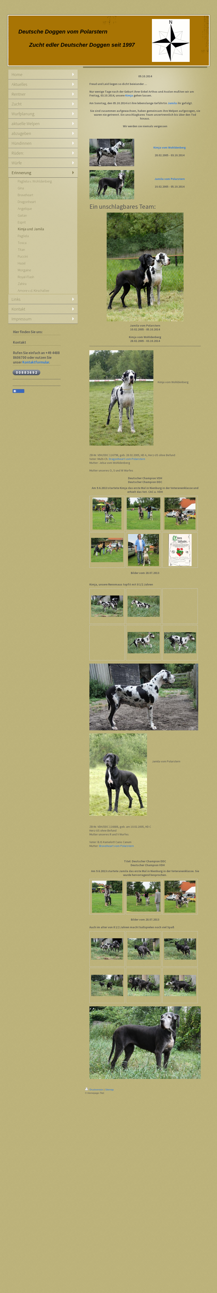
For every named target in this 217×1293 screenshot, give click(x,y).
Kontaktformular (35, 362)
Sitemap (109, 1089)
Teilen (18, 391)
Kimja (129, 95)
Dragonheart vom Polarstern (127, 459)
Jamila (172, 103)
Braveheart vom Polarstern (116, 846)
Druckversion (94, 1089)
